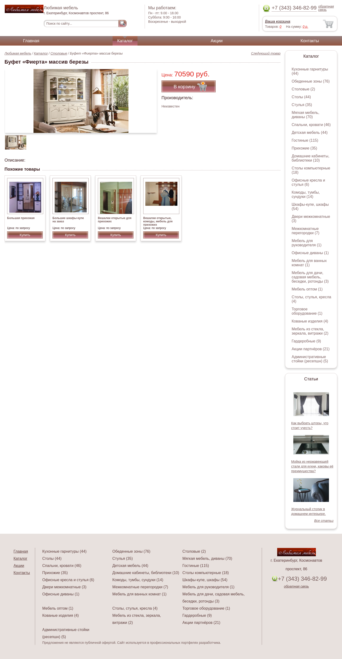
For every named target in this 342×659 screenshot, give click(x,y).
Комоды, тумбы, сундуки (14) (306, 194)
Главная (31, 40)
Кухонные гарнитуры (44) (64, 551)
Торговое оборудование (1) (307, 311)
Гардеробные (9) (306, 341)
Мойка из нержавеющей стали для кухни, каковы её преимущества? (312, 466)
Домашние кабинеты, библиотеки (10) (310, 158)
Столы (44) (301, 97)
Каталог (125, 40)
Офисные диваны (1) (310, 253)
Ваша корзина (277, 21)
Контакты (309, 40)
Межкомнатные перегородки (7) (305, 231)
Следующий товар (265, 53)
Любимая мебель (18, 53)
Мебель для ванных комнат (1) (309, 263)
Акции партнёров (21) (311, 349)
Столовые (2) (303, 89)
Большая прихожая (21, 218)
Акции (217, 40)
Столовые (59, 53)
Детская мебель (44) (310, 133)
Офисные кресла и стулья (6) (308, 182)
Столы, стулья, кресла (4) (134, 608)
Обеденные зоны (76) (311, 81)
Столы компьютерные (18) (205, 573)
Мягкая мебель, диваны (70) (305, 115)
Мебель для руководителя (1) (306, 243)
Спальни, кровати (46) (311, 125)
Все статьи (323, 521)
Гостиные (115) (305, 140)
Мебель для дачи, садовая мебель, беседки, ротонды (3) (310, 277)
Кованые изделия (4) (310, 321)
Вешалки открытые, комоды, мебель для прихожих (158, 221)
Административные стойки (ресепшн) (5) (310, 359)
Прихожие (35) (304, 148)
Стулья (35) (302, 105)
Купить (25, 235)
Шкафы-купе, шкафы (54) (204, 580)
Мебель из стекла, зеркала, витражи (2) (310, 331)
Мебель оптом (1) (307, 289)
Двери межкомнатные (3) (64, 587)
